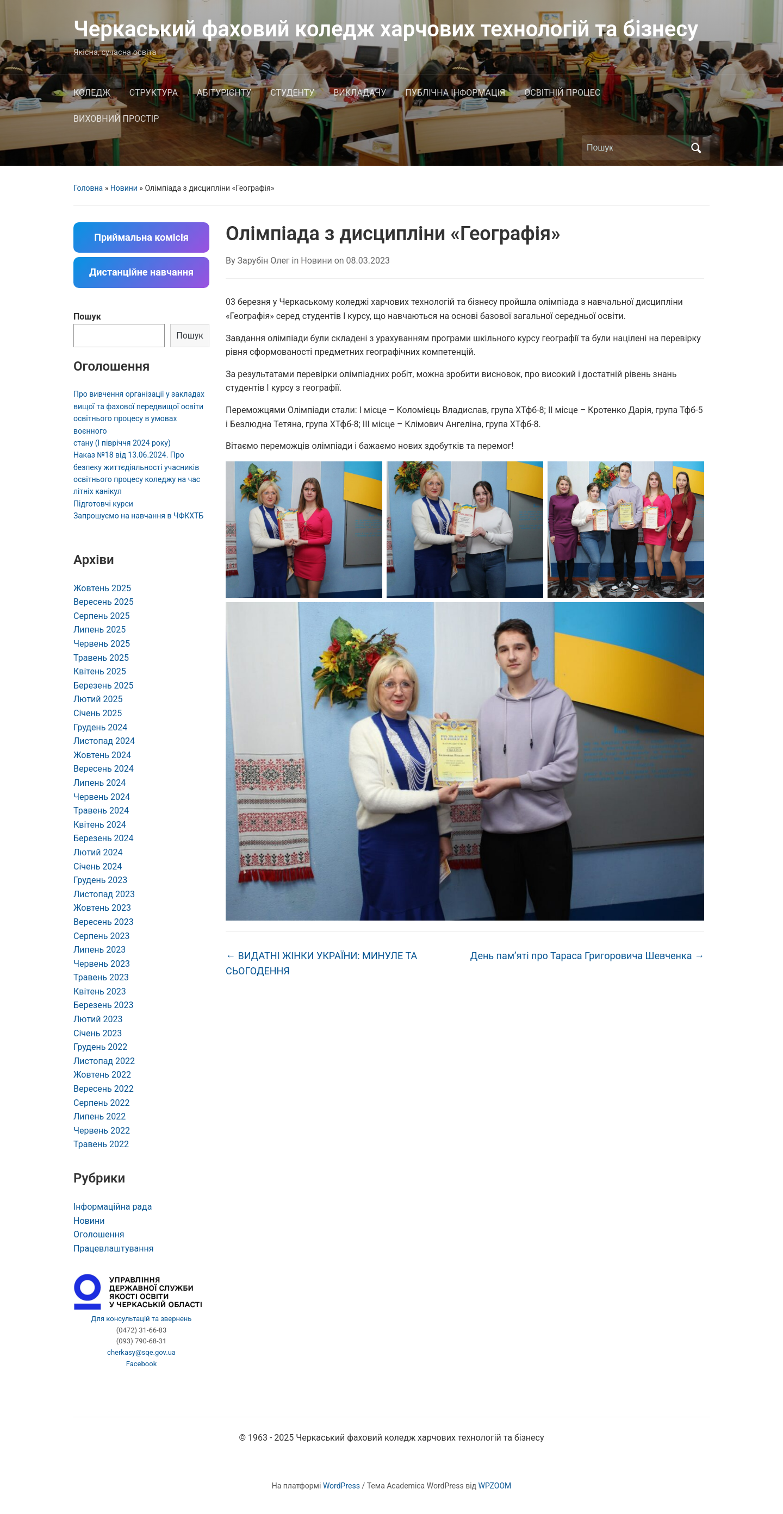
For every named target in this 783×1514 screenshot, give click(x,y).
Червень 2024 (101, 797)
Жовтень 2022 (102, 1074)
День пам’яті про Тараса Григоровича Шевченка (587, 955)
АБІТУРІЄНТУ (224, 92)
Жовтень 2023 (102, 908)
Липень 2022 (99, 1116)
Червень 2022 (101, 1130)
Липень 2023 (99, 949)
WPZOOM (495, 1485)
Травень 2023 (101, 977)
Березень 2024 (103, 838)
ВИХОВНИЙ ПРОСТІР (116, 119)
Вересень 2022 (103, 1089)
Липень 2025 (99, 629)
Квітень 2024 (99, 824)
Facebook (141, 1364)
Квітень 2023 (99, 991)
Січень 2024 (97, 866)
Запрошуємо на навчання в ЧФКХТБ (138, 515)
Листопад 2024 (104, 741)
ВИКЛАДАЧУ (359, 92)
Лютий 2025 (98, 699)
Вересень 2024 (103, 769)
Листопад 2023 (104, 894)
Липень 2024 (99, 783)
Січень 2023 (97, 1033)
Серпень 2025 (101, 616)
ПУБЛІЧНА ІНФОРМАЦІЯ (455, 92)
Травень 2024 (101, 810)
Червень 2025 (101, 644)
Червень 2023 (101, 964)
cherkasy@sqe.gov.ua (141, 1352)
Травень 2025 (101, 658)
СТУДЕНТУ (292, 92)
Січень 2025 (97, 713)
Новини (124, 188)
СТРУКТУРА (153, 92)
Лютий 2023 (98, 1019)
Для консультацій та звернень (141, 1319)
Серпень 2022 (101, 1103)
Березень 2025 (103, 685)
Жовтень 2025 (102, 588)
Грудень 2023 (100, 880)
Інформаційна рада (112, 1207)
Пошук (87, 316)
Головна (88, 188)
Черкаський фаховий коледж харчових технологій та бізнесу (385, 29)
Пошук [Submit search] (696, 148)
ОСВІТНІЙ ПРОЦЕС (562, 92)
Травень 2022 (101, 1144)
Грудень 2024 (100, 727)
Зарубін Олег (264, 260)
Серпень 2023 (101, 936)
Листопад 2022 (104, 1061)
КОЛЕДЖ (91, 92)
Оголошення (99, 1234)
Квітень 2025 (99, 671)
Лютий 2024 (98, 852)
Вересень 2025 (103, 602)
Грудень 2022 (100, 1047)
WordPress (341, 1485)
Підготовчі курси (103, 503)
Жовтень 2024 (102, 755)
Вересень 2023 (103, 922)
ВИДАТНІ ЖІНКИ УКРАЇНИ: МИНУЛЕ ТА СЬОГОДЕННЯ (321, 963)
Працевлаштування (113, 1248)
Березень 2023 (103, 1005)
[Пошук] (636, 147)
